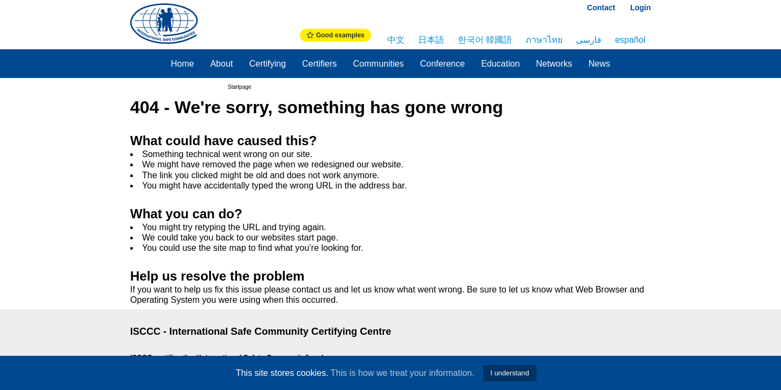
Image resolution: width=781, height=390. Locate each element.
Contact (601, 7)
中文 (396, 39)
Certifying (267, 63)
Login (640, 7)
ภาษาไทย (544, 39)
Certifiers (319, 63)
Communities (378, 63)
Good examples (335, 35)
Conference (442, 63)
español (630, 39)
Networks (554, 63)
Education (500, 63)
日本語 (431, 39)
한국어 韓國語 (485, 39)
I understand (509, 373)
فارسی (588, 39)
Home (182, 63)
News (599, 63)
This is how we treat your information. (403, 373)
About (221, 63)
